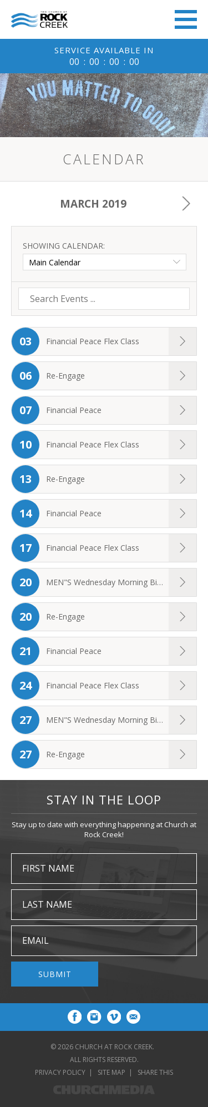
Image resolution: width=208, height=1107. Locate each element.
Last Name (47, 904)
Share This (155, 1072)
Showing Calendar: (64, 245)
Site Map (111, 1072)
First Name (48, 868)
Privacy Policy (60, 1072)
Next (186, 204)
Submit (55, 974)
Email (35, 940)
